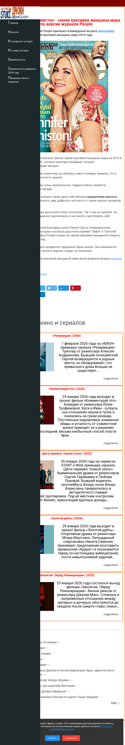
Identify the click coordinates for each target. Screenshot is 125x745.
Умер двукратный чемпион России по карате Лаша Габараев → (58, 697)
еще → (115, 702)
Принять (52, 738)
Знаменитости (16, 59)
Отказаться (71, 738)
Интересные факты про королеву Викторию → (47, 685)
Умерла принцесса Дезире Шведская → (42, 691)
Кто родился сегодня (20, 41)
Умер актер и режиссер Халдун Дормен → (44, 680)
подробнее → (112, 378)
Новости (13, 32)
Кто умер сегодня (18, 50)
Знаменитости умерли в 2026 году (22, 70)
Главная (13, 22)
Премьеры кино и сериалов (18, 79)
